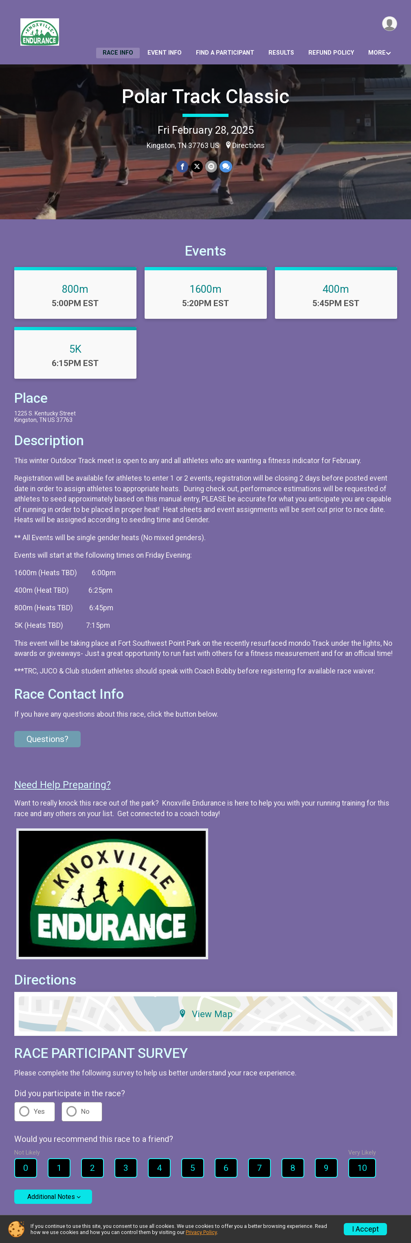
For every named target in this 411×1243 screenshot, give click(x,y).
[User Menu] (389, 23)
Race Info (118, 52)
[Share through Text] (226, 166)
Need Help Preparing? (62, 784)
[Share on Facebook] (183, 166)
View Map (205, 1014)
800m (75, 289)
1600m (205, 289)
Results (281, 52)
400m (336, 289)
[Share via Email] (211, 166)
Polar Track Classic (205, 96)
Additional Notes (51, 1197)
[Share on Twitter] (197, 166)
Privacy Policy (201, 1232)
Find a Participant (225, 52)
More (377, 52)
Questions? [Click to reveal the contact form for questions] (47, 739)
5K (75, 349)
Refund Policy (331, 52)
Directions (248, 145)
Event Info (164, 52)
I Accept (365, 1229)
